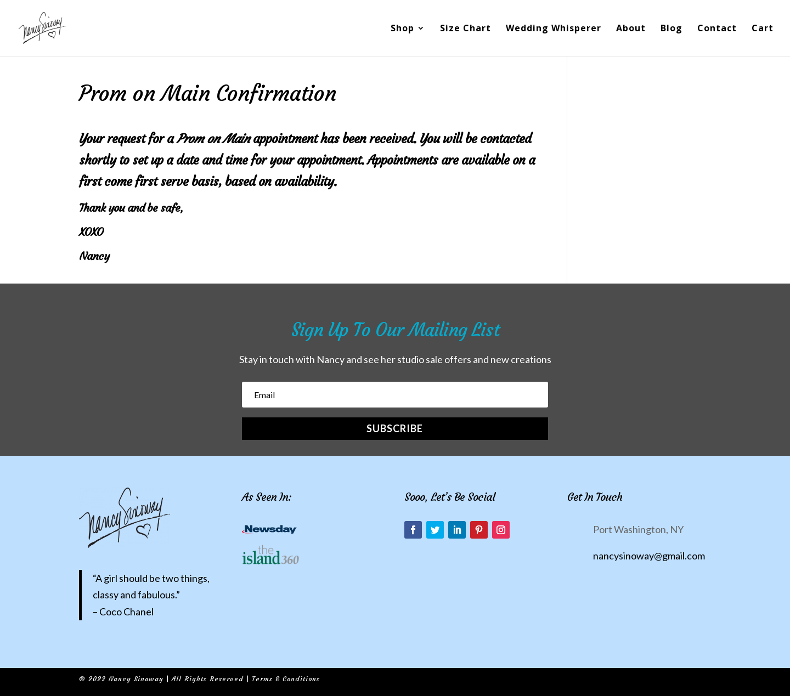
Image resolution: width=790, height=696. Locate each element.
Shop (402, 29)
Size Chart (465, 29)
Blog (671, 29)
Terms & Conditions (286, 679)
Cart (763, 29)
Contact (717, 29)
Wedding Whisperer (553, 29)
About (631, 29)
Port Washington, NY (638, 529)
